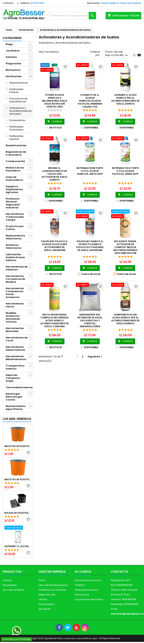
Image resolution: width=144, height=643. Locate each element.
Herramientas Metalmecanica (16, 358)
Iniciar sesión (108, 3)
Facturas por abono (86, 590)
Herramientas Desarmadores (15, 348)
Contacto (8, 3)
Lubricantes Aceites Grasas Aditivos (15, 257)
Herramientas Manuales (15, 329)
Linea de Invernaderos (14, 178)
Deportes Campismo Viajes (13, 378)
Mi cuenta (44, 609)
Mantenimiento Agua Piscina (16, 407)
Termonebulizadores (19, 387)
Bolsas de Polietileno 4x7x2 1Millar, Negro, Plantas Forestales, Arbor (18, 513)
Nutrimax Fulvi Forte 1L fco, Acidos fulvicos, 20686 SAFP (125, 170)
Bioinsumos (13, 70)
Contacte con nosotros (52, 590)
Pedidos (80, 585)
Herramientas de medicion (17, 268)
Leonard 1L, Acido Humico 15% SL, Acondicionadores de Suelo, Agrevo (125, 99)
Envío (42, 580)
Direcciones (82, 594)
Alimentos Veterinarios (13, 246)
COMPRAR (54, 121)
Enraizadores (17, 120)
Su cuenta (83, 572)
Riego (9, 44)
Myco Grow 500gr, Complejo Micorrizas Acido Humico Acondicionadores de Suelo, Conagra (54, 320)
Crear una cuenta (130, 3)
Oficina (43, 599)
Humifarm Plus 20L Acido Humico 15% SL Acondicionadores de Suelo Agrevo (125, 319)
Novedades (10, 585)
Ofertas (7, 580)
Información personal (88, 580)
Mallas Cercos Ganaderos (15, 169)
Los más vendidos (17, 419)
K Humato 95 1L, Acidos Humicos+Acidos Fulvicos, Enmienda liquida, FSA (90, 100)
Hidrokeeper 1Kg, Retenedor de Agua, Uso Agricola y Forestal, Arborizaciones (90, 320)
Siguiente (95, 356)
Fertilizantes (13, 76)
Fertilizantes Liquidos (16, 137)
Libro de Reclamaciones (53, 585)
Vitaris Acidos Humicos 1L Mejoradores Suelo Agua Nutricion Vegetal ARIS (54, 100)
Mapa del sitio (47, 594)
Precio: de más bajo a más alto (117, 54)
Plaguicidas (13, 63)
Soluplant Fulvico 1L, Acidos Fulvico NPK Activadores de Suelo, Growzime (54, 246)
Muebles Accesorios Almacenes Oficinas (13, 317)
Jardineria (12, 50)
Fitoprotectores (18, 83)
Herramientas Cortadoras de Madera (15, 279)
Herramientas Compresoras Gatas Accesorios (15, 293)
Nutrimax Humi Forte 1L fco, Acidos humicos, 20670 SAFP (90, 170)
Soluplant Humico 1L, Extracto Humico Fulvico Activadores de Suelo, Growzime (90, 246)
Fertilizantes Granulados (16, 128)
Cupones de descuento (89, 599)
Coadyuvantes (15, 161)
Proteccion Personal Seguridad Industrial (13, 203)
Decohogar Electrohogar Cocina (14, 396)
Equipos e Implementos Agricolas (14, 189)
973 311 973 (37, 3)
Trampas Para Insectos (15, 367)
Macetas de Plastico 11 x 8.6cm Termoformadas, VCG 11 (18, 479)
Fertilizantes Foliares (16, 90)
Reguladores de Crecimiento (16, 153)
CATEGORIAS (12, 38)
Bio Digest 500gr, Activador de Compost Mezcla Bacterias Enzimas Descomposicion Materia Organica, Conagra (125, 250)
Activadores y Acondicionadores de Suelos (20, 111)
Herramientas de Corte (17, 339)
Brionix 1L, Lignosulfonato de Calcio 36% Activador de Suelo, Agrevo (55, 173)
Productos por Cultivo (15, 227)
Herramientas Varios (15, 305)
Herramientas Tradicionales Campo (15, 217)
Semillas (11, 57)
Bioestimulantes (16, 145)
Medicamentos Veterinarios (15, 237)
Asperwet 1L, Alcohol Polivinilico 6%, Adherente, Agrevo (18, 546)
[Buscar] (72, 15)
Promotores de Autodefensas (18, 100)
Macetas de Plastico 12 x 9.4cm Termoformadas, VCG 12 (18, 446)
